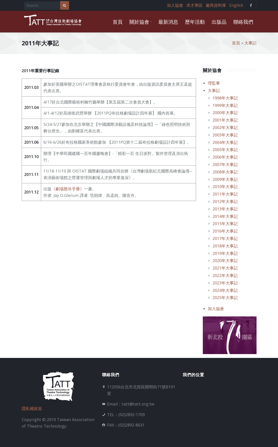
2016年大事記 (225, 231)
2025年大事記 (225, 297)
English (236, 5)
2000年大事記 (225, 112)
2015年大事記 (225, 223)
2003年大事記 (225, 135)
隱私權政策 (32, 408)
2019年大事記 (225, 253)
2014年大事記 (225, 216)
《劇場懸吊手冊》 (67, 188)
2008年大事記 (225, 172)
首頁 (236, 43)
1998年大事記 (225, 98)
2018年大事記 (225, 246)
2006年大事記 (225, 157)
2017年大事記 (225, 238)
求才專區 (194, 5)
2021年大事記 (225, 268)
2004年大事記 (225, 142)
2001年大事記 (225, 120)
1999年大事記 (225, 105)
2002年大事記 (225, 127)
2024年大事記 (225, 290)
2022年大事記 (225, 275)
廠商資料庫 (216, 5)
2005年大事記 (225, 149)
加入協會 (175, 5)
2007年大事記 (225, 164)
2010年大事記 (225, 186)
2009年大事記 (225, 179)
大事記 (250, 43)
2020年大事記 (225, 260)
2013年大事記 (225, 209)
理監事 (214, 83)
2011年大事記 (225, 194)
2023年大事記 (225, 283)
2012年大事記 (225, 201)
